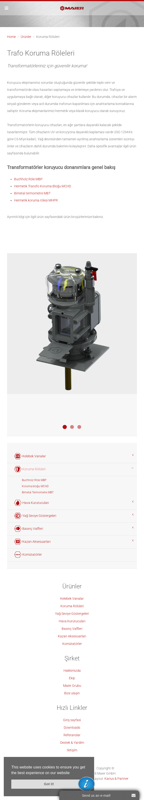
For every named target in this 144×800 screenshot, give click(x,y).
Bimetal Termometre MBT (38, 492)
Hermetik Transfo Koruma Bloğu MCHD (42, 186)
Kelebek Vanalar (72, 598)
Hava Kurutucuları (72, 621)
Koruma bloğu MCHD (35, 486)
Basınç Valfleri (72, 629)
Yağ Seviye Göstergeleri (72, 613)
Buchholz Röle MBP (28, 179)
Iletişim (72, 750)
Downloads (72, 727)
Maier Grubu (72, 685)
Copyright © (105, 768)
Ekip (72, 678)
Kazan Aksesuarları (72, 636)
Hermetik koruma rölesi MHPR (36, 200)
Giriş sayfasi (72, 720)
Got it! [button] (49, 784)
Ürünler (26, 37)
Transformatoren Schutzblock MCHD (65, 427)
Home (11, 37)
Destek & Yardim (72, 742)
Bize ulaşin (72, 693)
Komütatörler (72, 644)
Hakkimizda (72, 670)
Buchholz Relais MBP (72, 427)
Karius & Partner (116, 778)
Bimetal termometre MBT (32, 193)
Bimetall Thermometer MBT (79, 427)
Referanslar (72, 735)
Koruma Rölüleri (72, 606)
